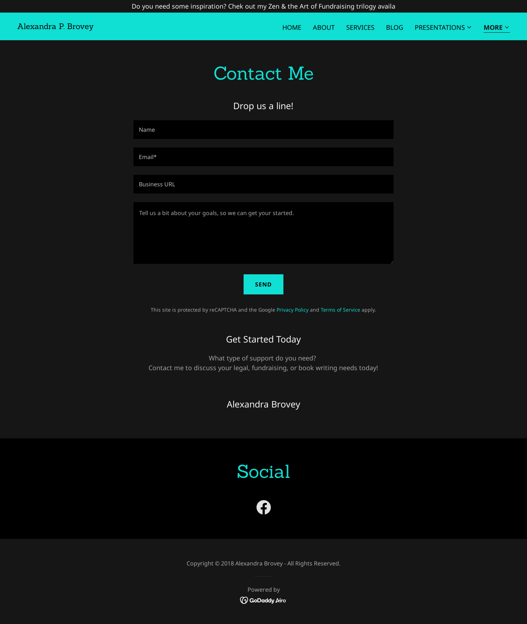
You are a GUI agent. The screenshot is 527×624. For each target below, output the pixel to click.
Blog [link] (394, 27)
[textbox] (263, 129)
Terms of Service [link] (340, 309)
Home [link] (291, 27)
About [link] (324, 27)
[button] (443, 27)
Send (263, 284)
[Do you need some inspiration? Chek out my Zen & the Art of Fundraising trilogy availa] (263, 6)
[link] (55, 26)
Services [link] (360, 27)
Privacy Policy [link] (293, 309)
